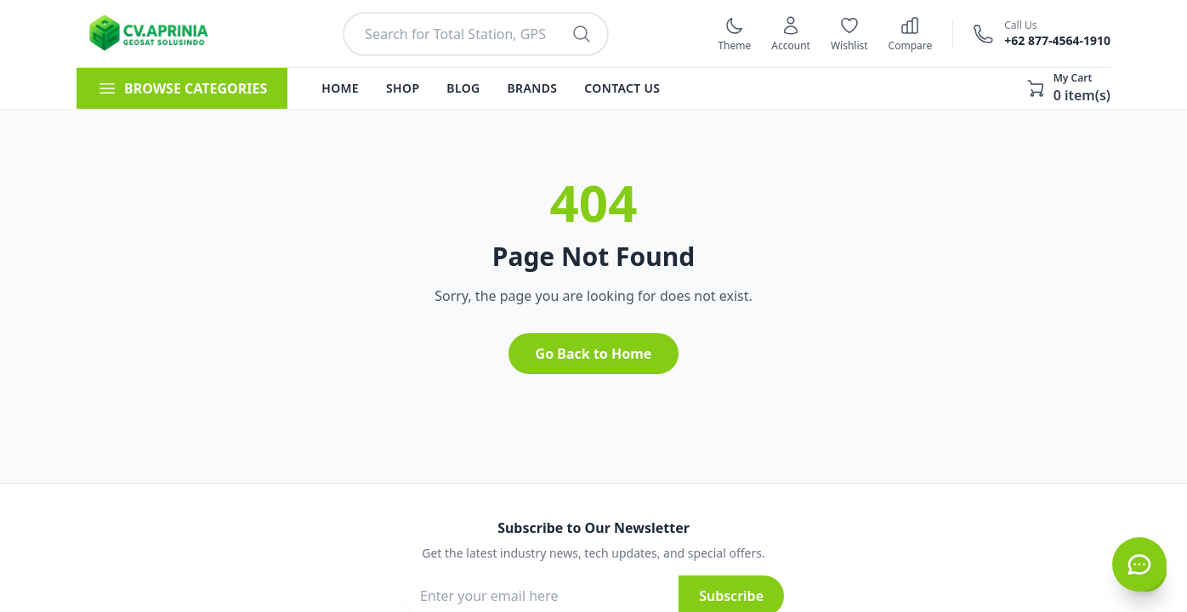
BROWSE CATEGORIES (182, 88)
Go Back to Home (594, 353)
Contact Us (622, 88)
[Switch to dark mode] (734, 34)
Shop (402, 88)
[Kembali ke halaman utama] (155, 34)
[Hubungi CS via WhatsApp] (1139, 564)
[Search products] (581, 34)
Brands (533, 88)
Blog (463, 88)
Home (340, 88)
